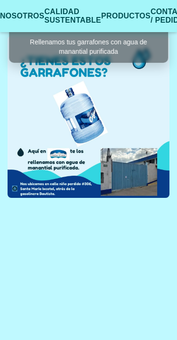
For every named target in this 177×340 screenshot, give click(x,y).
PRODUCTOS (126, 16)
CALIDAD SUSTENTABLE (72, 16)
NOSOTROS (22, 16)
